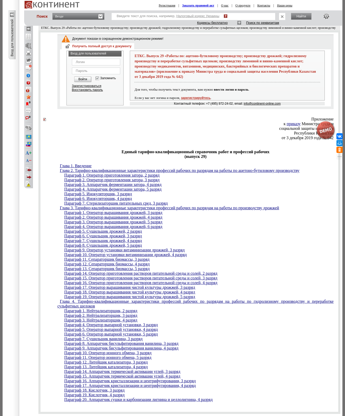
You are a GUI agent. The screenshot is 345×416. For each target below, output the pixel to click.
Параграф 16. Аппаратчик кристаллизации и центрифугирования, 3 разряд (130, 381)
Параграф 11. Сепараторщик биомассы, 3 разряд (107, 259)
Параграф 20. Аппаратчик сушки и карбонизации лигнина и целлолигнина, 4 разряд (138, 399)
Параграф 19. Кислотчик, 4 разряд (94, 395)
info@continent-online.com (262, 103)
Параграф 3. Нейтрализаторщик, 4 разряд (100, 320)
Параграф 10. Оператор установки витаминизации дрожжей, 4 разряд (125, 254)
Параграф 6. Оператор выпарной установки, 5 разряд (111, 334)
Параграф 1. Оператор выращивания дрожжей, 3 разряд (113, 212)
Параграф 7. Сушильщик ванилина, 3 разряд (103, 339)
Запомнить (108, 78)
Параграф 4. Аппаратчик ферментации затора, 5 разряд (112, 189)
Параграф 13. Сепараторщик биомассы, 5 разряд (107, 268)
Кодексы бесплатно (212, 23)
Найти (301, 16)
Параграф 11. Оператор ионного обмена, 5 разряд (108, 357)
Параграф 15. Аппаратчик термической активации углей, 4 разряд (122, 376)
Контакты (263, 5)
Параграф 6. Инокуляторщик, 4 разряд (98, 198)
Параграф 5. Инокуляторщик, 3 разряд (98, 194)
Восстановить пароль (87, 90)
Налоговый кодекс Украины (197, 16)
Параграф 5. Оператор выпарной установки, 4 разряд (111, 329)
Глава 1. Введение (76, 166)
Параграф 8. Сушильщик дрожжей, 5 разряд (103, 245)
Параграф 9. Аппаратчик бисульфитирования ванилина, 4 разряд (121, 348)
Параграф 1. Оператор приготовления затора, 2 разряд (112, 175)
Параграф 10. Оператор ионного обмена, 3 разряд (108, 353)
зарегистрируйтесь (196, 98)
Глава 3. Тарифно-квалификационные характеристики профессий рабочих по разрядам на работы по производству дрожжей (169, 208)
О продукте (243, 5)
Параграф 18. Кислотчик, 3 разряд (94, 390)
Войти (82, 79)
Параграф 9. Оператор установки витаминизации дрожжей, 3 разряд (124, 250)
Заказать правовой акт (198, 5)
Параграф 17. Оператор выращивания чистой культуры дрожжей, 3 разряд (129, 287)
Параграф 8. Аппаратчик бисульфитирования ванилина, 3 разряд (121, 343)
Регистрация (167, 5)
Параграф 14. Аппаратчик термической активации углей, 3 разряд (122, 371)
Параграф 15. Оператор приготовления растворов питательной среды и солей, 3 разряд (141, 278)
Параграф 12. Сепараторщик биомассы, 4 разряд (107, 264)
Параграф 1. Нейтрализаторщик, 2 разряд (100, 310)
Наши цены (284, 5)
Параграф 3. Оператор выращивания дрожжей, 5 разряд (113, 222)
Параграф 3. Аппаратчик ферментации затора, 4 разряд (112, 184)
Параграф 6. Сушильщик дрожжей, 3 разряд (103, 236)
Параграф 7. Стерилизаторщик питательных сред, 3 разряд (116, 203)
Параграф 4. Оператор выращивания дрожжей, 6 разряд (113, 226)
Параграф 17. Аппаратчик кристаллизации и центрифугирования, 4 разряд (130, 385)
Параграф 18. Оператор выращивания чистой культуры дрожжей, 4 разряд (129, 292)
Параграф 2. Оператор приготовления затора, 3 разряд (112, 180)
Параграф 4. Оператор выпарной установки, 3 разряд (111, 325)
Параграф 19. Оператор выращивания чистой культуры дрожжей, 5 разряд (129, 296)
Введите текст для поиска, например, (168, 16)
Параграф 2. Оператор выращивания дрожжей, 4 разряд (113, 217)
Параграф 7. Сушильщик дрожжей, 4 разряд (103, 240)
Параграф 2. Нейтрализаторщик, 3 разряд (100, 315)
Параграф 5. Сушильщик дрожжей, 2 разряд (103, 231)
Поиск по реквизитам (262, 23)
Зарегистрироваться (86, 86)
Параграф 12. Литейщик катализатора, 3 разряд (106, 362)
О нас (225, 5)
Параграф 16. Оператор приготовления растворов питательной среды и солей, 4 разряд (141, 282)
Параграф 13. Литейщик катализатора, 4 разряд (106, 367)
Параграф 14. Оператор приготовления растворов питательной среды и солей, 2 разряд (141, 273)
